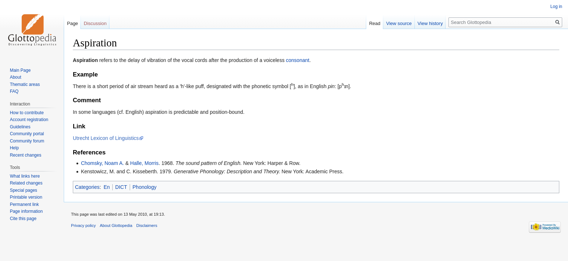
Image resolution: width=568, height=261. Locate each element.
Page (72, 23)
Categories (87, 187)
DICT (121, 187)
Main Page (20, 70)
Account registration (29, 119)
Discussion (95, 23)
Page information (26, 211)
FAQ (14, 91)
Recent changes (25, 155)
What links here (25, 176)
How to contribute (26, 112)
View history (430, 23)
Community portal (27, 133)
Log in (556, 6)
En (107, 187)
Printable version (26, 197)
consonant (297, 60)
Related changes (26, 183)
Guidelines (20, 126)
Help (14, 147)
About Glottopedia (116, 225)
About (15, 77)
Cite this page (23, 218)
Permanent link (24, 204)
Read (374, 23)
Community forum (27, 141)
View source (399, 23)
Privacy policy (83, 225)
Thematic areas (25, 84)
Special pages (23, 190)
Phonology (144, 187)
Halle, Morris (144, 163)
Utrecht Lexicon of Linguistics (106, 138)
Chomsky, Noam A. (102, 163)
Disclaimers (146, 225)
